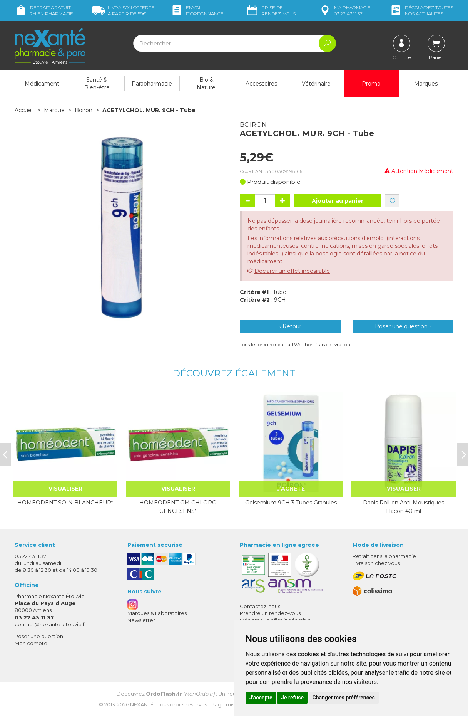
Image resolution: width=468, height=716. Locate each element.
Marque (54, 110)
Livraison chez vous (376, 563)
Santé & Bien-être (97, 83)
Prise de (271, 11)
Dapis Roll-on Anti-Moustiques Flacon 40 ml (403, 506)
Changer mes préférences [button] (344, 697)
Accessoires (261, 83)
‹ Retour (290, 326)
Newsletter (141, 620)
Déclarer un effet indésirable (292, 270)
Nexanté (142, 704)
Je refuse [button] (292, 697)
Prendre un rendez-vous (270, 613)
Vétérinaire (316, 83)
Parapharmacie (152, 83)
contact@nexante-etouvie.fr (50, 624)
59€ (123, 11)
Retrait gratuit (44, 11)
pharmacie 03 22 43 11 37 (345, 11)
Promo (371, 83)
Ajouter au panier (337, 200)
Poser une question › (403, 326)
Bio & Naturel (207, 83)
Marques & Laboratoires (157, 613)
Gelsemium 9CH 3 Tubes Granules (291, 502)
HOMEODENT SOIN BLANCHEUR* (65, 502)
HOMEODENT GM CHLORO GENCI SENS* (178, 506)
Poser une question (39, 636)
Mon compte (31, 643)
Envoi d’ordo (197, 11)
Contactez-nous (260, 606)
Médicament (42, 83)
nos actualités (421, 11)
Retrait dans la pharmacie (384, 556)
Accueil (24, 110)
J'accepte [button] (260, 697)
